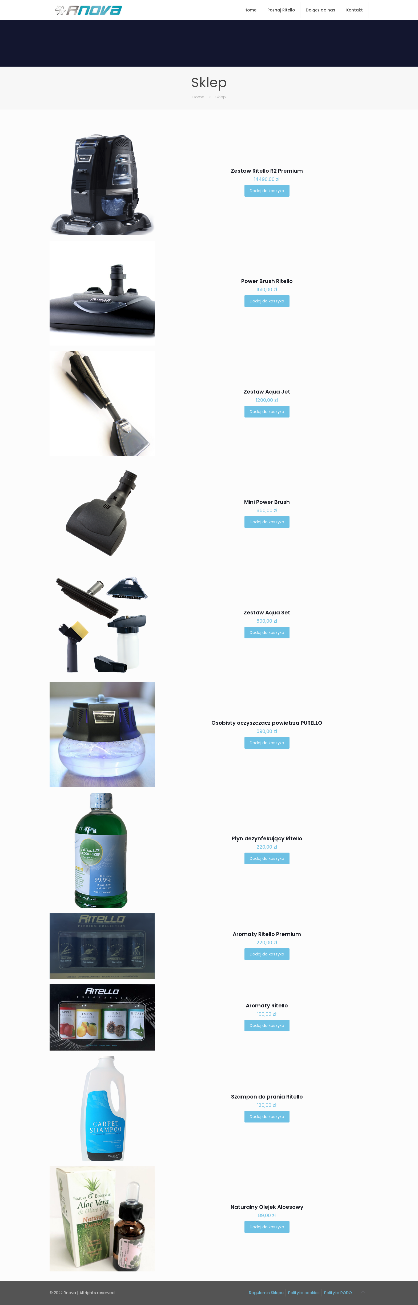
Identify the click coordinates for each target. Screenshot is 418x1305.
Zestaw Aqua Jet (267, 391)
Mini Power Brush (267, 502)
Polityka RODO (338, 1292)
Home (198, 97)
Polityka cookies (304, 1292)
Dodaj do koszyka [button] (267, 190)
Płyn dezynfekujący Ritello (267, 838)
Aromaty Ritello (267, 1005)
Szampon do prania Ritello (267, 1096)
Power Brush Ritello (267, 281)
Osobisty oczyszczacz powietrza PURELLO (266, 723)
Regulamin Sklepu (266, 1292)
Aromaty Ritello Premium (267, 934)
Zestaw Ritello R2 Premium (267, 171)
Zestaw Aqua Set (267, 612)
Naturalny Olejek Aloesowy (267, 1207)
